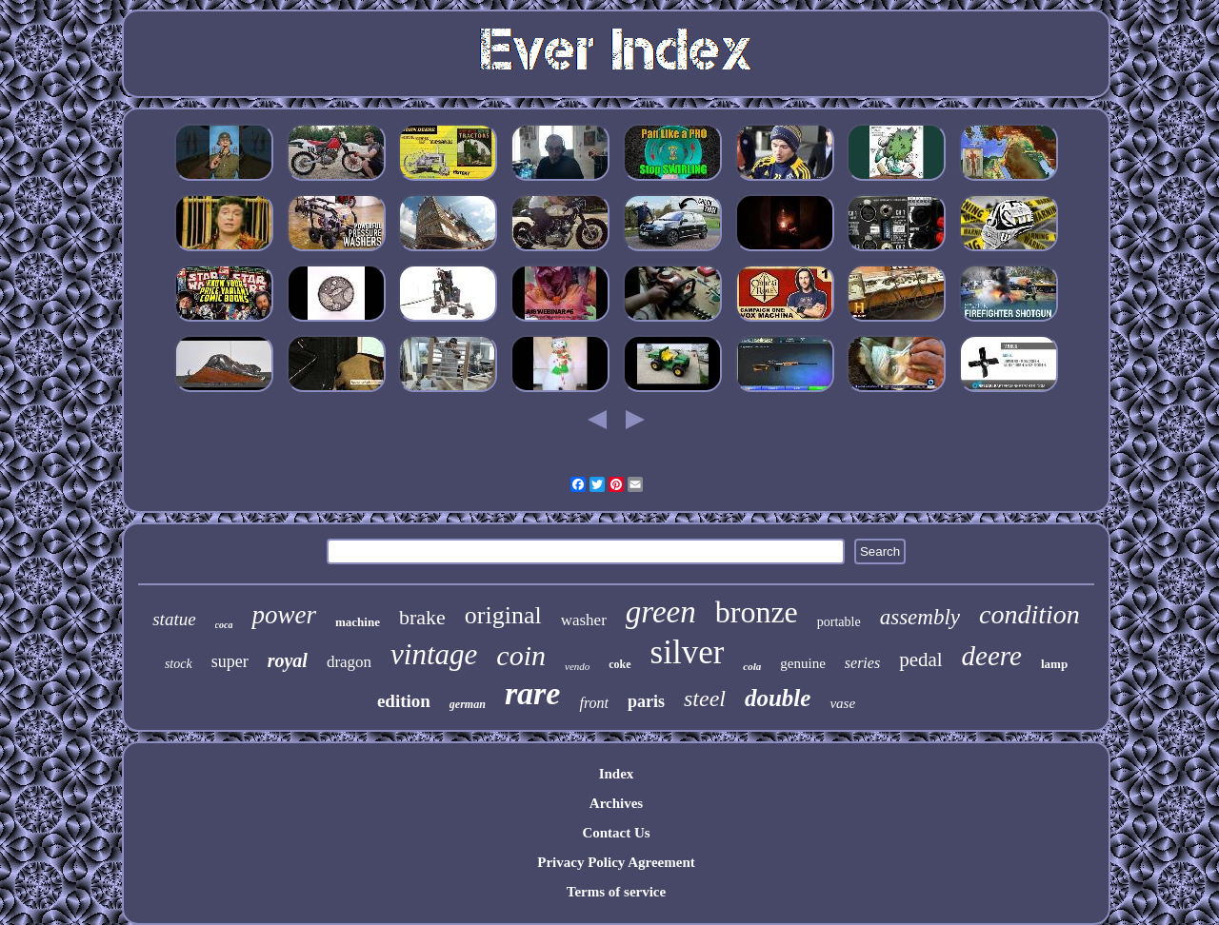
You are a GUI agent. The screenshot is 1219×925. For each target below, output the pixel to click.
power (283, 614)
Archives (616, 803)
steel (705, 698)
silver (687, 652)
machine (357, 622)
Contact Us (615, 832)
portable (839, 622)
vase (842, 703)
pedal (920, 659)
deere (992, 655)
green (661, 612)
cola (752, 666)
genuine (802, 663)
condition (1029, 614)
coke (619, 664)
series (862, 663)
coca (224, 625)
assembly (920, 617)
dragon (349, 662)
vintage (433, 654)
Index (616, 773)
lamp (1054, 664)
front (594, 703)
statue (173, 619)
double (777, 698)
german (468, 704)
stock (178, 664)
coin (521, 655)
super (230, 661)
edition (403, 701)
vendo (577, 666)
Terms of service (616, 891)
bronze (756, 612)
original (503, 615)
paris (646, 701)
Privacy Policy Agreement (616, 862)
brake (422, 617)
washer (584, 620)
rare (533, 693)
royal (288, 660)
